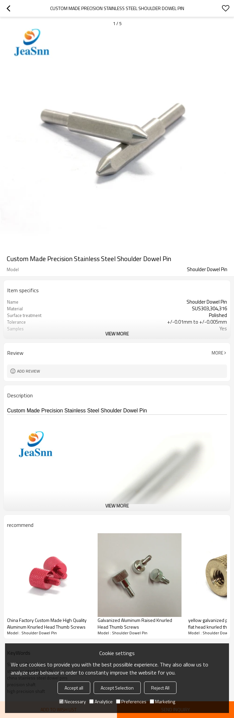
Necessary (72, 701)
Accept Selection (117, 687)
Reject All (160, 687)
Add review (28, 371)
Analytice (101, 701)
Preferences (131, 701)
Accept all (74, 687)
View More (117, 333)
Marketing (162, 701)
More (217, 352)
